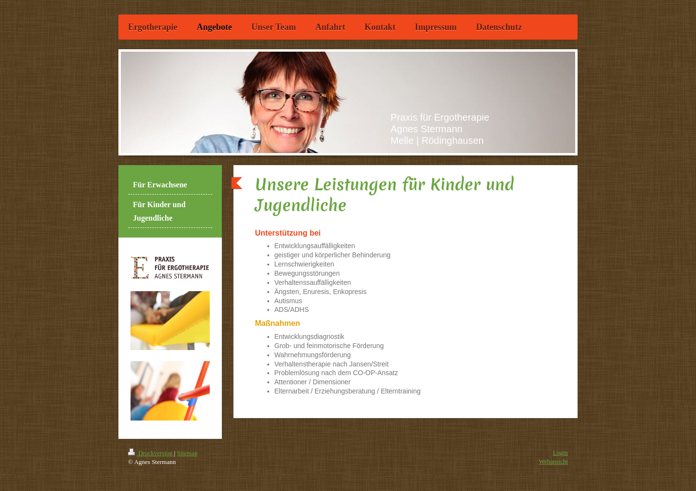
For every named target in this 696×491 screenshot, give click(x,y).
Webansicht (553, 461)
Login (560, 452)
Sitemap (187, 453)
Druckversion (151, 453)
